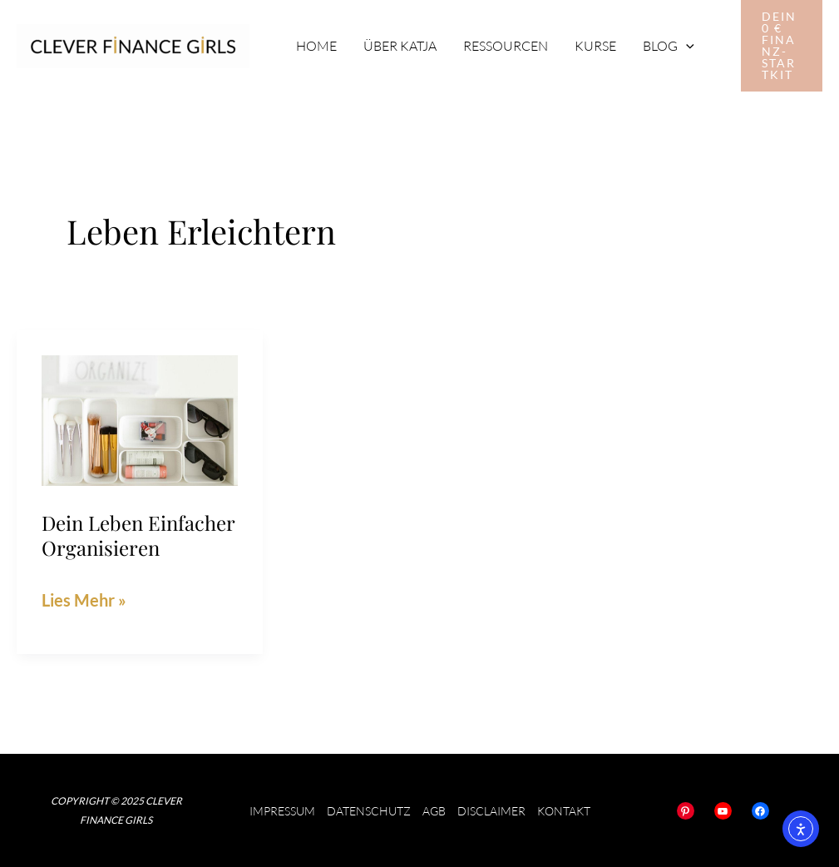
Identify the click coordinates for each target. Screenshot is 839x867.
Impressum (282, 811)
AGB (434, 811)
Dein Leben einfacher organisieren (138, 535)
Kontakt (563, 811)
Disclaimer (491, 811)
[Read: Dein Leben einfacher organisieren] (140, 419)
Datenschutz (369, 811)
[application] (686, 46)
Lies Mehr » (84, 597)
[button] (781, 46)
